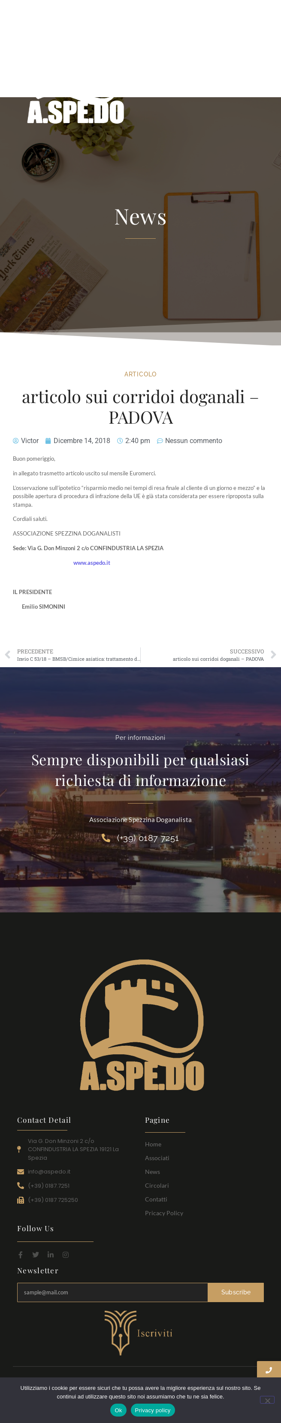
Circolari (157, 1185)
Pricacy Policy (164, 1213)
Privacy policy (153, 1410)
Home (153, 1144)
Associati (157, 1157)
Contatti (156, 1199)
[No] (267, 1400)
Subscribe (236, 1292)
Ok (118, 1410)
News (152, 1171)
